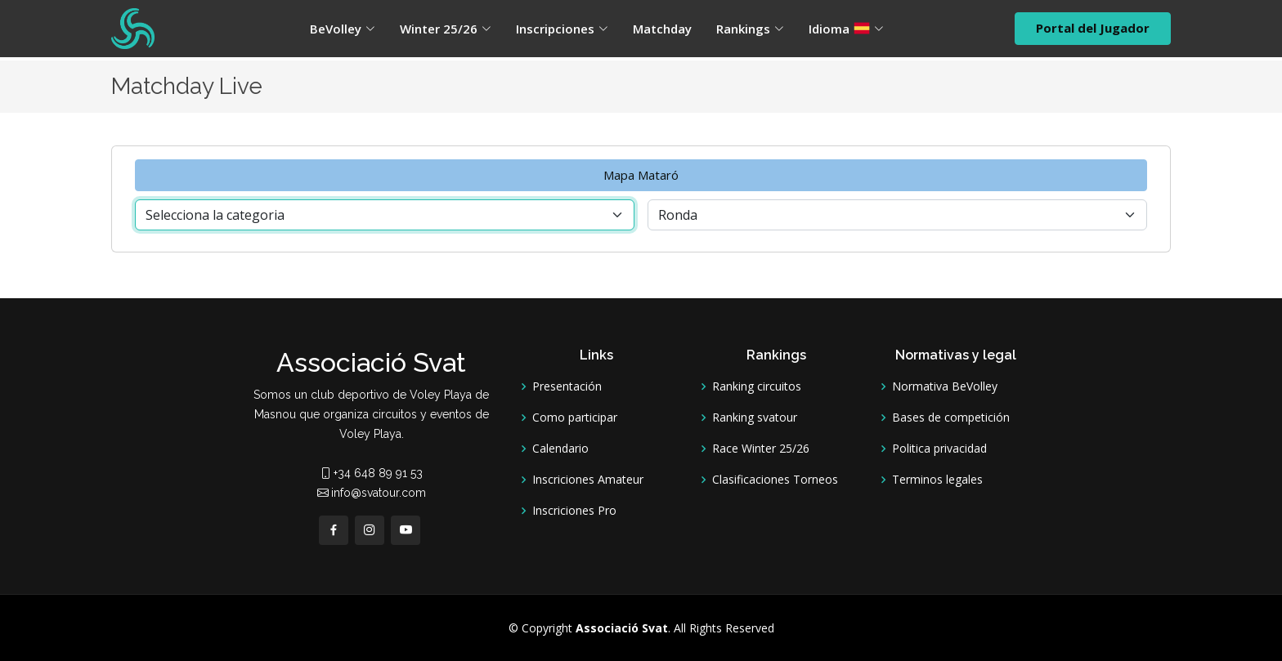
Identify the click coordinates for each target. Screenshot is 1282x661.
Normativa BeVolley (944, 386)
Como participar (574, 417)
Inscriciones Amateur (587, 479)
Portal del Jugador (1093, 28)
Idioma (846, 28)
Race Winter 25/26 (760, 448)
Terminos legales (937, 479)
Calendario (560, 448)
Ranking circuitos (756, 386)
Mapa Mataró (641, 175)
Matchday (662, 28)
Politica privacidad (939, 448)
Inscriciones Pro (574, 510)
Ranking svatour (754, 417)
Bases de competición (951, 417)
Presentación (567, 386)
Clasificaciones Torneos (775, 479)
